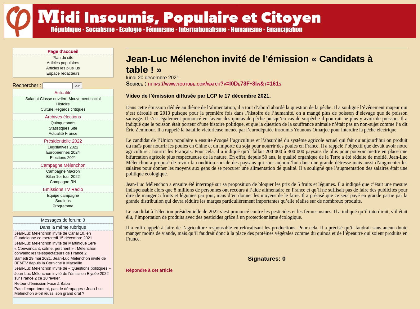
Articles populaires (63, 62)
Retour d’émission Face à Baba (42, 283)
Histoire (62, 104)
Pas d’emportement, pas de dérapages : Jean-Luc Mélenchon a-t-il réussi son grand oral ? (59, 291)
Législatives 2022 (63, 147)
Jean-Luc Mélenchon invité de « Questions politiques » (63, 268)
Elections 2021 (63, 157)
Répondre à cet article (149, 270)
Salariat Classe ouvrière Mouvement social (63, 98)
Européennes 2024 (63, 152)
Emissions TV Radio (63, 189)
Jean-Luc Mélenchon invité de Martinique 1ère (55, 243)
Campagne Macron (63, 171)
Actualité (62, 92)
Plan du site (63, 57)
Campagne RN (63, 181)
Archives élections (63, 116)
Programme (63, 206)
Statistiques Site (63, 128)
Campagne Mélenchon (63, 165)
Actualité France (63, 133)
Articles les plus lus (63, 68)
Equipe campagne (63, 195)
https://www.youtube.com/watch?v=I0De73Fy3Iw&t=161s (214, 84)
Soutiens (63, 200)
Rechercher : (27, 85)
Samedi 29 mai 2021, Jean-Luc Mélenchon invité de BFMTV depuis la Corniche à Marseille (60, 260)
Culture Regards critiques (63, 109)
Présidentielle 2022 (63, 141)
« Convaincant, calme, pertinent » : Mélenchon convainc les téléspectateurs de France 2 (55, 250)
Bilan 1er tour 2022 (63, 176)
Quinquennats (63, 123)
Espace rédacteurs (63, 73)
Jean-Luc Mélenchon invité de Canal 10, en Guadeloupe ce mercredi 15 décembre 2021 (53, 235)
